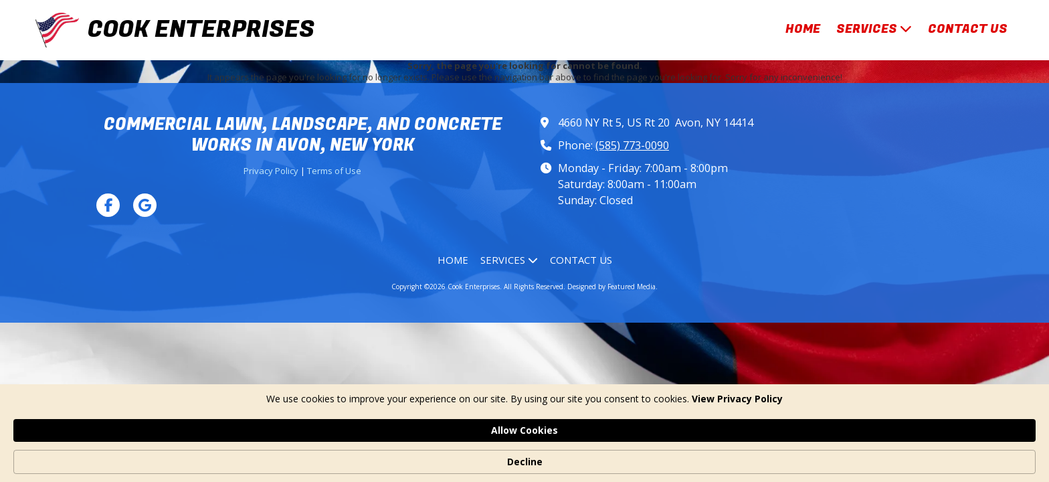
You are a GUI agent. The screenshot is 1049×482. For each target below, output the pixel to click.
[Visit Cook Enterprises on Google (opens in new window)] (145, 205)
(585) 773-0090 (632, 145)
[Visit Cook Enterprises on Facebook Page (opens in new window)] (108, 205)
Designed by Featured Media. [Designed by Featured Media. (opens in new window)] (612, 286)
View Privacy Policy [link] (307, 461)
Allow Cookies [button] (701, 454)
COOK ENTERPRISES (201, 29)
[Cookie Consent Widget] (524, 455)
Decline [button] (794, 455)
